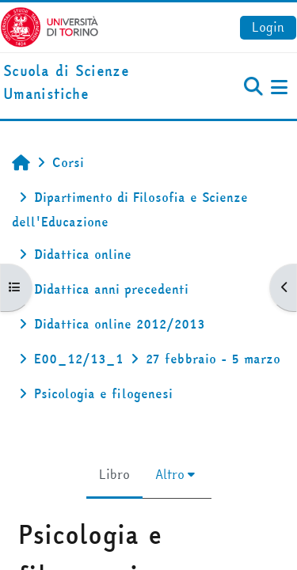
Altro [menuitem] (170, 474)
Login (268, 26)
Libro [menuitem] (114, 474)
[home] (99, 83)
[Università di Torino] (49, 25)
